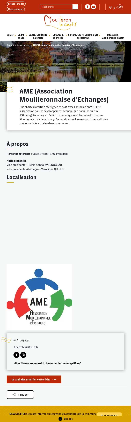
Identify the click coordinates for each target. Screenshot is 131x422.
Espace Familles (16, 4)
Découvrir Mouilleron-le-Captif (112, 36)
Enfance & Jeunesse (58, 36)
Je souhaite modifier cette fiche (31, 379)
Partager (20, 394)
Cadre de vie (21, 36)
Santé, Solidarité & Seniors (38, 36)
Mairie (10, 35)
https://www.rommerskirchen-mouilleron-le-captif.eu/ (47, 363)
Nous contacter (15, 9)
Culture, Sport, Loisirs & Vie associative (83, 36)
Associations (24, 45)
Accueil (10, 45)
